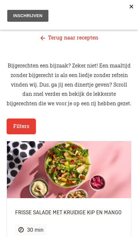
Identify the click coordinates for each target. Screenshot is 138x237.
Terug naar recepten (69, 38)
